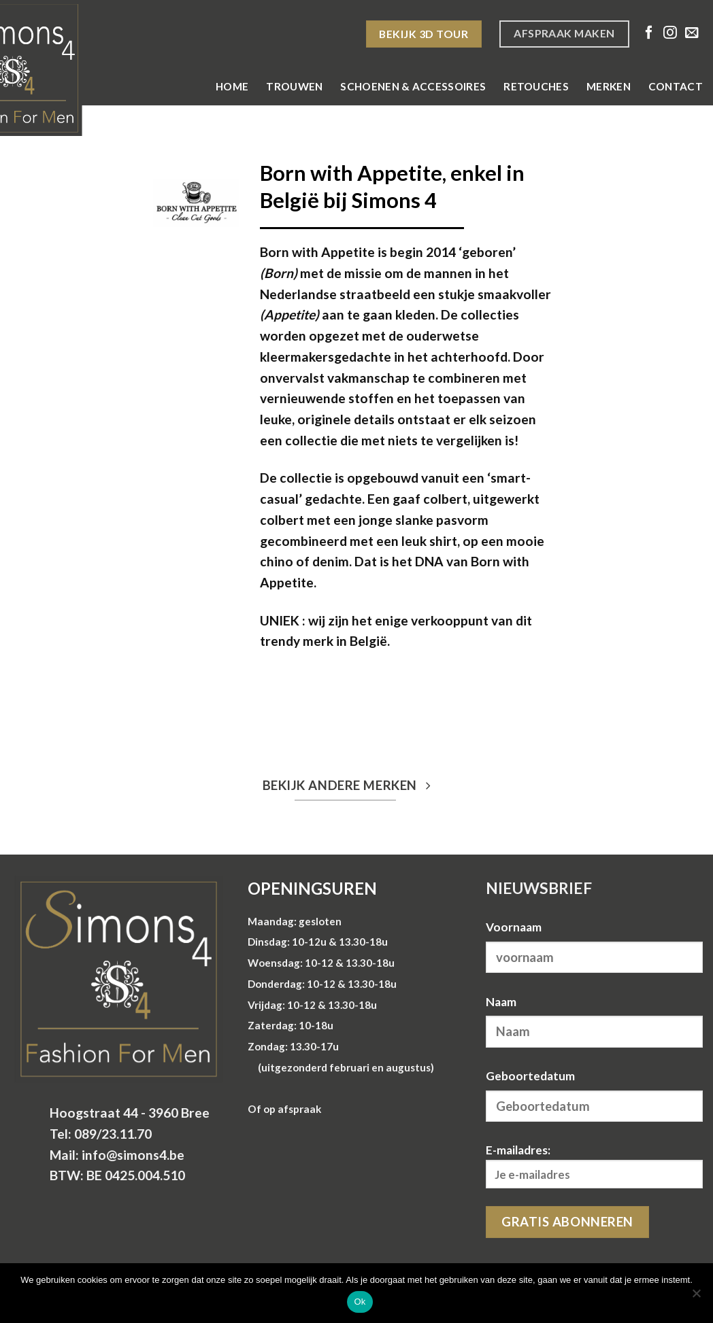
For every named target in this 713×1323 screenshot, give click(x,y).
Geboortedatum (530, 1076)
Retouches (536, 86)
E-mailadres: (594, 1165)
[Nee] (696, 1297)
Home (232, 86)
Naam (501, 1002)
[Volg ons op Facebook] (649, 33)
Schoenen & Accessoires (413, 86)
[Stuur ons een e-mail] (692, 33)
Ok (359, 1301)
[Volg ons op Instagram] (670, 33)
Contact (675, 86)
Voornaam (514, 927)
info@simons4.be (133, 1155)
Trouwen (294, 86)
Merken (608, 86)
